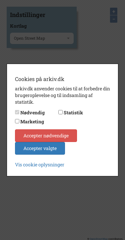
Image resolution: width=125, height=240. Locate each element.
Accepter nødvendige (46, 135)
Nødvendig (32, 112)
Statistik (73, 112)
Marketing (32, 121)
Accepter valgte (40, 148)
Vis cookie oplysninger (39, 164)
